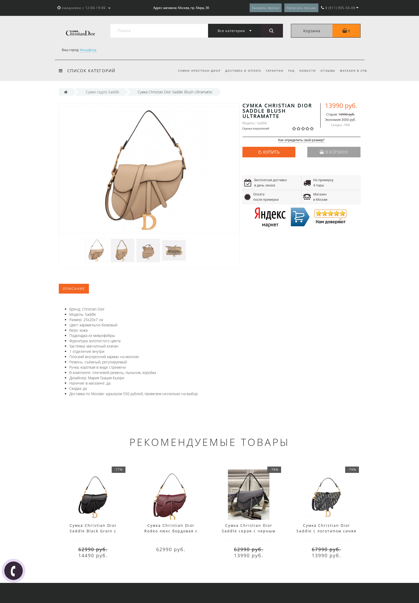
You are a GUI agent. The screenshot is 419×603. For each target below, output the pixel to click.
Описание (74, 288)
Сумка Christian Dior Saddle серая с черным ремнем (249, 531)
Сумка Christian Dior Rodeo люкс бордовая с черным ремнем (171, 531)
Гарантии (275, 70)
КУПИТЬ (271, 152)
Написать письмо (301, 8)
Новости (307, 70)
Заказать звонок (266, 8)
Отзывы (328, 70)
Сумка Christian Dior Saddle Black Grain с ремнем (93, 531)
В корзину (333, 152)
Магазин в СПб (353, 70)
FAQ (291, 70)
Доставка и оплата (243, 70)
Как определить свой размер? (301, 140)
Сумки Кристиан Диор (199, 70)
